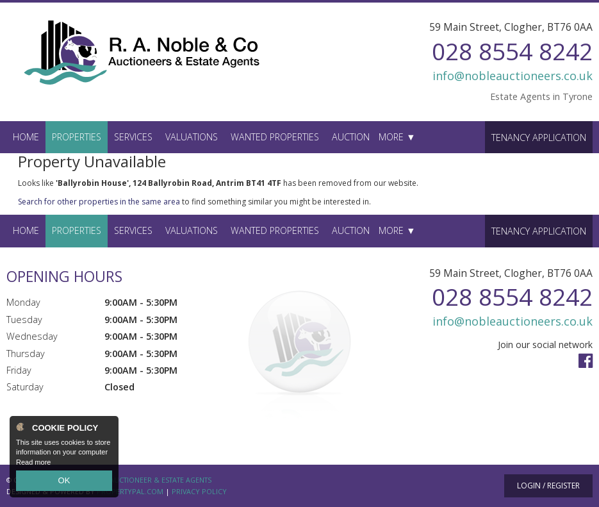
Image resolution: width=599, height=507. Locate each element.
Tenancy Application (538, 137)
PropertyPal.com (130, 491)
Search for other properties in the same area (99, 201)
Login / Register (548, 485)
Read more (33, 465)
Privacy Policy (199, 491)
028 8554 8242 (512, 51)
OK (64, 482)
